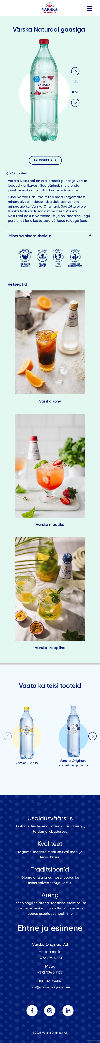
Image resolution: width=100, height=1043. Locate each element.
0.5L (75, 92)
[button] (92, 736)
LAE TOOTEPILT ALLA (45, 160)
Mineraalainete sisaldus (30, 236)
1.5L (75, 81)
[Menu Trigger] (89, 8)
